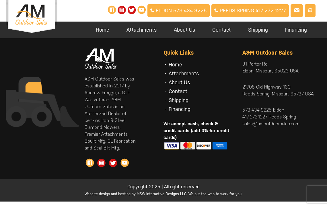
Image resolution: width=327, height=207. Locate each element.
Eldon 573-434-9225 (178, 10)
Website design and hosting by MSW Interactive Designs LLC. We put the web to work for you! (163, 194)
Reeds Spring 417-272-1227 (250, 10)
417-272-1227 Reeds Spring (269, 117)
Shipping (258, 30)
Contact (221, 30)
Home (102, 30)
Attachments (141, 30)
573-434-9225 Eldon (263, 110)
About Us (184, 30)
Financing (296, 30)
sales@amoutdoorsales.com (270, 123)
